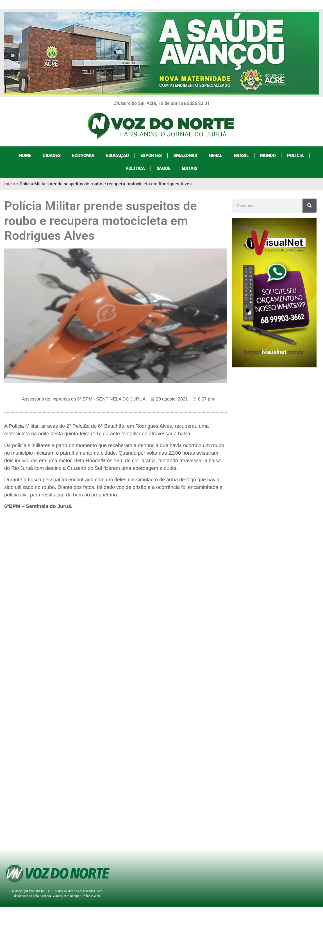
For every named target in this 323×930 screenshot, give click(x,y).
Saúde (163, 168)
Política (135, 168)
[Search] (309, 206)
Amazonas (185, 155)
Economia (83, 155)
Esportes (151, 155)
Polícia (295, 155)
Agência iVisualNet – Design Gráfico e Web (70, 896)
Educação (117, 155)
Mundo (268, 155)
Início (9, 184)
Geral (215, 155)
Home (25, 155)
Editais (189, 168)
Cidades (51, 155)
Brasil (241, 155)
